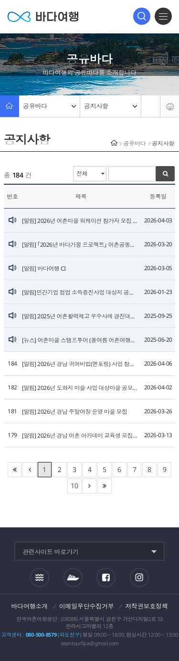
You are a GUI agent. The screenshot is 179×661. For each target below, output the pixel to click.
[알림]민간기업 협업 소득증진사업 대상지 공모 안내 (81, 292)
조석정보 (39, 577)
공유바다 (49, 106)
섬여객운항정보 (73, 577)
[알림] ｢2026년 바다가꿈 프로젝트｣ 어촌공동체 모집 (81, 245)
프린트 (169, 106)
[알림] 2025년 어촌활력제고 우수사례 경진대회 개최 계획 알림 (81, 316)
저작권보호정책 (146, 606)
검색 (141, 16)
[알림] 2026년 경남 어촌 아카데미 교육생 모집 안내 (81, 435)
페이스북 (106, 577)
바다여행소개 (29, 606)
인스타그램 (140, 578)
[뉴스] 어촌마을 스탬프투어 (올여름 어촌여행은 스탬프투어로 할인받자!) (81, 340)
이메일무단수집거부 (86, 606)
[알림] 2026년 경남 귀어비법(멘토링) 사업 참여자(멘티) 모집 (81, 364)
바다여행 (43, 16)
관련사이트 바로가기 (50, 551)
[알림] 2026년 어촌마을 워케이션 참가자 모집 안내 (81, 221)
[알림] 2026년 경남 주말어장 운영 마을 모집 (74, 412)
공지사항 (110, 106)
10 (74, 485)
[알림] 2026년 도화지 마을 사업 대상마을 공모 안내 (81, 388)
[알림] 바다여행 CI (44, 268)
